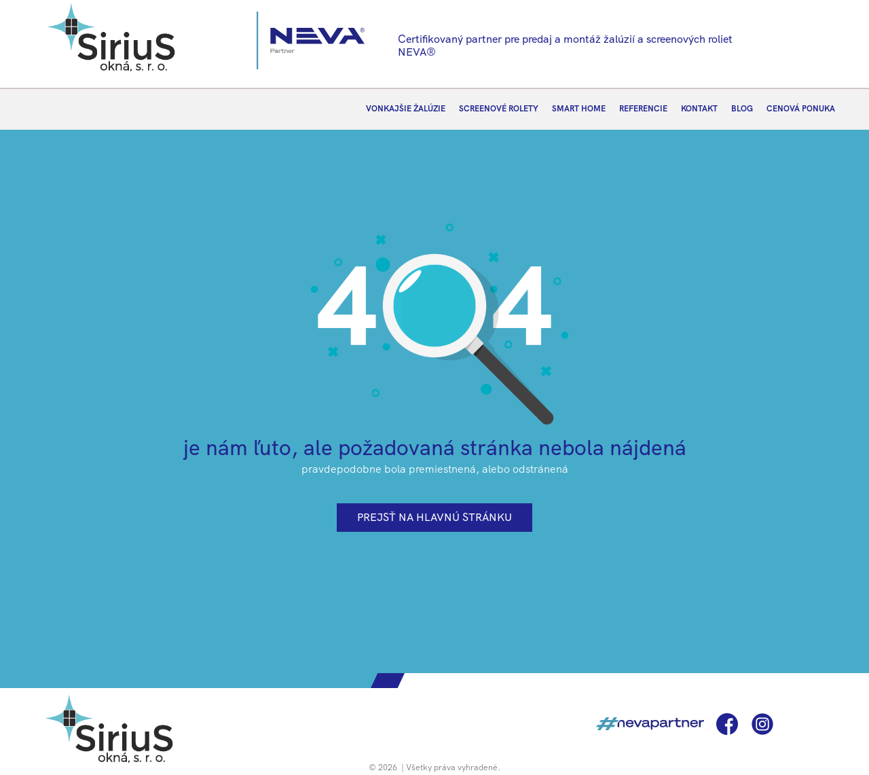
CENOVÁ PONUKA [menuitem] (800, 108)
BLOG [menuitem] (742, 108)
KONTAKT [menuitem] (699, 108)
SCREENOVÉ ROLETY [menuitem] (498, 108)
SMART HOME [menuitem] (579, 108)
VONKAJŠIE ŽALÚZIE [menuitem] (405, 108)
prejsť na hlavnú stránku (434, 517)
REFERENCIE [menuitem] (643, 108)
